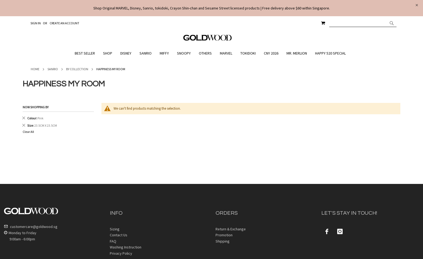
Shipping (223, 241)
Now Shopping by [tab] (36, 107)
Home (35, 69)
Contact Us (118, 235)
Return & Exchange (231, 229)
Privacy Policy (121, 253)
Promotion (224, 235)
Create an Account (64, 23)
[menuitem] (86, 53)
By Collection (77, 69)
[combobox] (363, 23)
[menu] (211, 53)
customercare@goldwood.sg (30, 226)
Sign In (35, 23)
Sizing (115, 229)
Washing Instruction (125, 247)
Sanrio (52, 69)
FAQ (113, 241)
